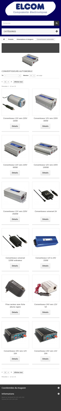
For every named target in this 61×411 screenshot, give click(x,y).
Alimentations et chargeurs (25, 39)
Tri (2, 75)
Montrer (25, 75)
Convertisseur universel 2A (46, 211)
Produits (11, 39)
